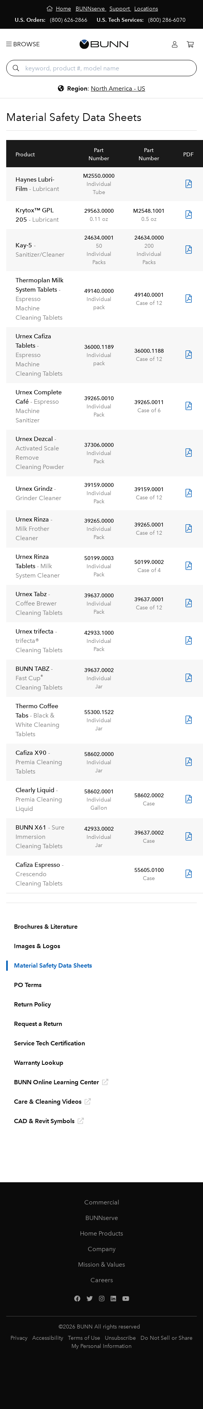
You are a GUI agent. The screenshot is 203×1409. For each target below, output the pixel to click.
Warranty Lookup (38, 1062)
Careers (101, 1280)
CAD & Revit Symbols (49, 1121)
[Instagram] (101, 1299)
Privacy (19, 1338)
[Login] (174, 44)
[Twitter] (90, 1299)
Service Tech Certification (49, 1043)
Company (102, 1249)
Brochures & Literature (46, 926)
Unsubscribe (120, 1338)
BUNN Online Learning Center (61, 1082)
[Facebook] (77, 1299)
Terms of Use (84, 1338)
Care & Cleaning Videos (52, 1101)
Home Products (101, 1233)
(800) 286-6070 (167, 20)
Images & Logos (37, 946)
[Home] (59, 9)
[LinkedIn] (113, 1299)
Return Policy (32, 1004)
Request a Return (38, 1023)
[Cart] (190, 44)
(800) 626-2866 (68, 20)
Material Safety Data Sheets (53, 965)
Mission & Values (101, 1264)
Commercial (101, 1202)
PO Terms (28, 985)
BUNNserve (101, 1218)
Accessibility (47, 1338)
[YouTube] (125, 1299)
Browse (23, 44)
